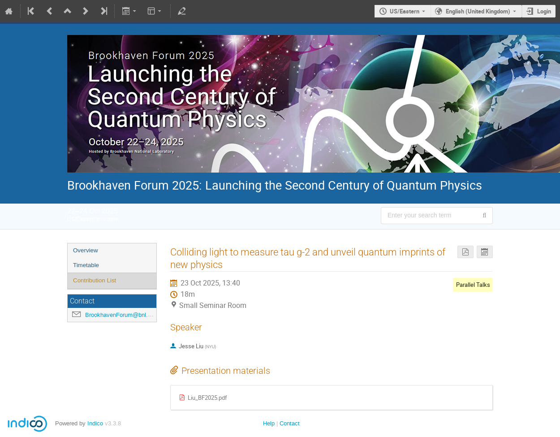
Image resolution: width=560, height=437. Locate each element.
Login (544, 11)
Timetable (86, 265)
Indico (95, 423)
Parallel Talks (473, 285)
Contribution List (94, 280)
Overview (85, 250)
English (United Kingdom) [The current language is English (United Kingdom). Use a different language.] (478, 11)
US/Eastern (404, 11)
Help (269, 423)
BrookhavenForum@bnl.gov (121, 315)
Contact (290, 423)
